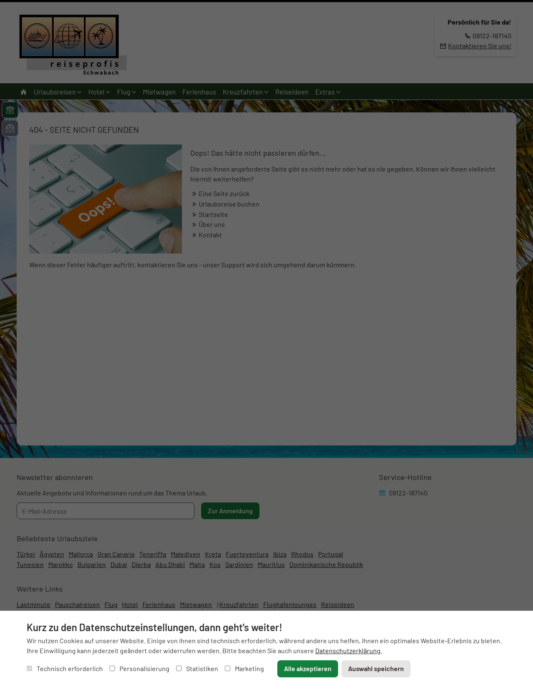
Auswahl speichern (376, 668)
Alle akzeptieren (307, 668)
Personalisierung (139, 668)
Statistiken (197, 668)
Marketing (244, 668)
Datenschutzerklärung (348, 650)
